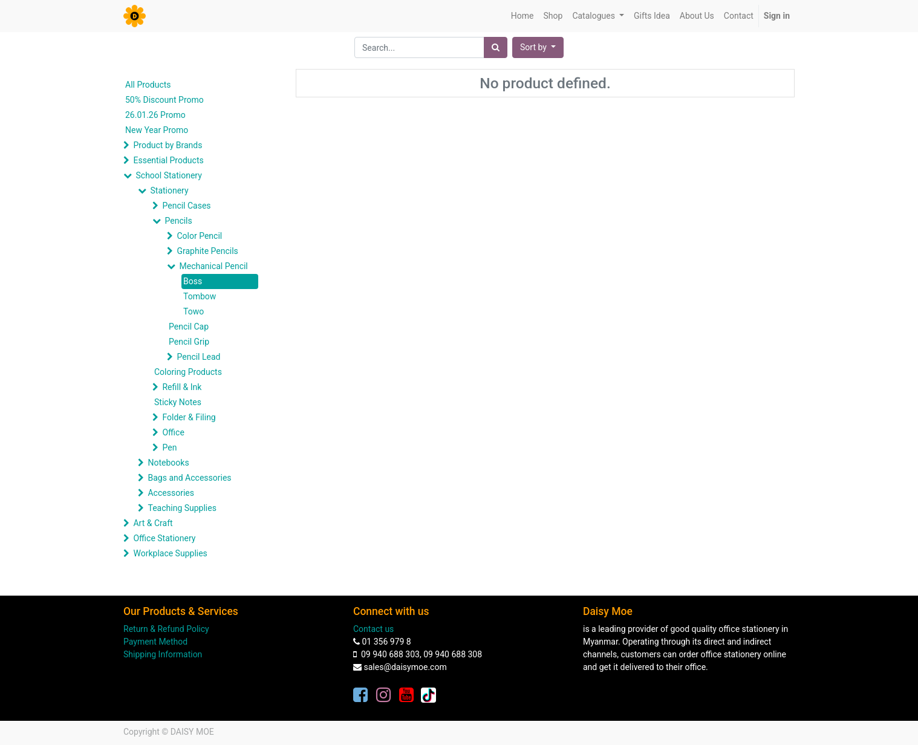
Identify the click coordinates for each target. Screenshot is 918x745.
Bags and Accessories (189, 478)
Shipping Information (162, 654)
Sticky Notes (177, 402)
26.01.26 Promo (155, 115)
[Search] (495, 47)
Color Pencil (199, 236)
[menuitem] (522, 16)
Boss (192, 281)
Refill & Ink (181, 387)
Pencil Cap (189, 326)
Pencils (178, 221)
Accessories (171, 493)
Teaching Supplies (182, 508)
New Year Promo (156, 130)
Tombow (199, 296)
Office (173, 432)
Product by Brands (167, 145)
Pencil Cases (186, 205)
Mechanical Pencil (213, 266)
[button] (538, 47)
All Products (148, 84)
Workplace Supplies (170, 553)
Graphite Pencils (207, 251)
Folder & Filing (188, 417)
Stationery (169, 190)
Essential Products (168, 160)
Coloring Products (188, 372)
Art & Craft (152, 523)
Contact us (373, 629)
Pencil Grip (189, 341)
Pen (169, 447)
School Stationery (168, 175)
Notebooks (168, 462)
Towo (193, 311)
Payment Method (155, 641)
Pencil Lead (198, 357)
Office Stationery (164, 538)
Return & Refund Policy (166, 629)
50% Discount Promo (164, 100)
